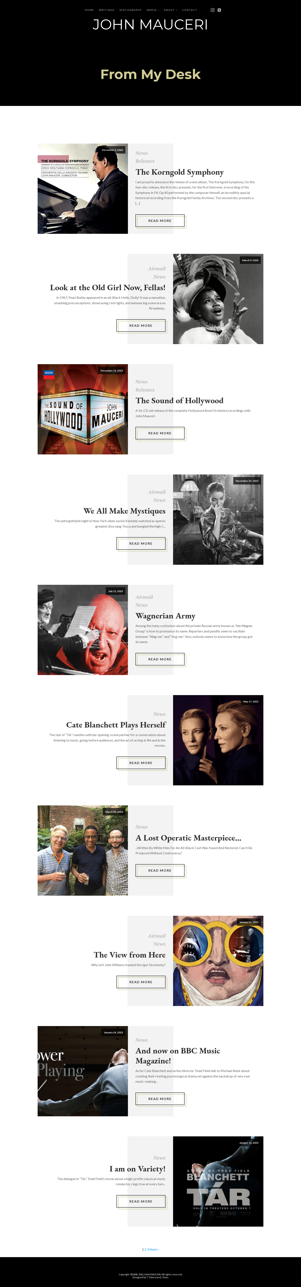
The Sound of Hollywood (179, 400)
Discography (131, 9)
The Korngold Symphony (179, 172)
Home (89, 9)
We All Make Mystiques (124, 511)
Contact (190, 9)
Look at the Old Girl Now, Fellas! (108, 287)
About (169, 9)
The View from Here (129, 955)
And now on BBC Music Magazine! (177, 1055)
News (141, 153)
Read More (160, 221)
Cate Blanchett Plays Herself (116, 725)
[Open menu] (206, 10)
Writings (107, 9)
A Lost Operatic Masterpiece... (188, 838)
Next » (154, 1249)
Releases (145, 161)
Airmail (157, 268)
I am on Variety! (138, 1169)
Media (152, 9)
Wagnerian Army (165, 615)
